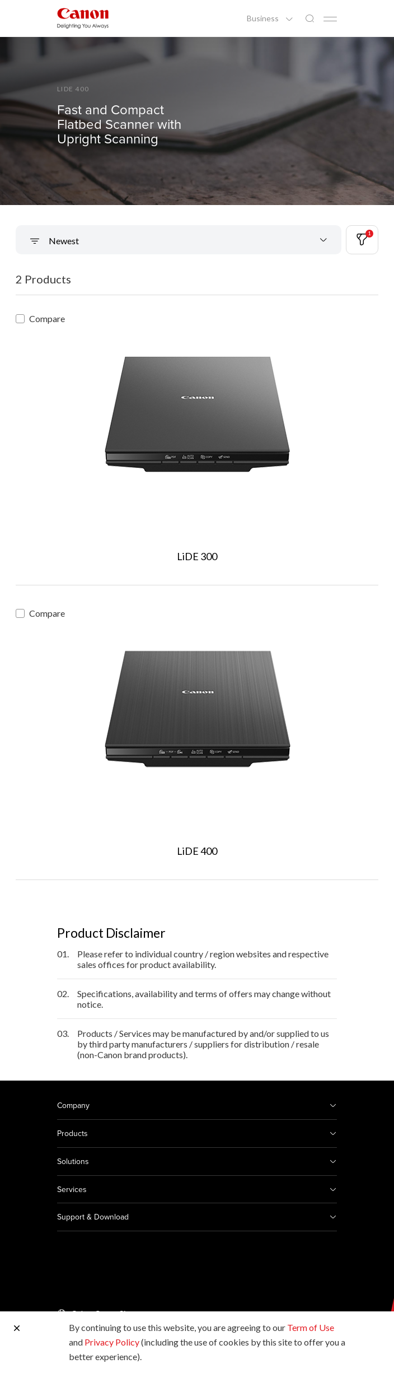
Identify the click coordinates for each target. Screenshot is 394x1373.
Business (263, 18)
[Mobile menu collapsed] (330, 19)
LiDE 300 (197, 556)
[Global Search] (309, 19)
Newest (63, 240)
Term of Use (310, 1327)
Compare (40, 318)
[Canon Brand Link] (83, 18)
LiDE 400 (197, 851)
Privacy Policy (112, 1342)
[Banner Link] (197, 121)
